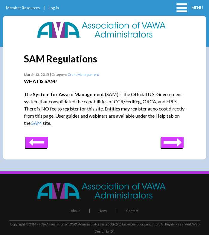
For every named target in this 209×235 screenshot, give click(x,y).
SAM (36, 123)
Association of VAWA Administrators (73, 224)
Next (36, 140)
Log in (54, 8)
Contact (132, 211)
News (103, 211)
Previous (172, 140)
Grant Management (83, 74)
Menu (197, 7)
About (75, 211)
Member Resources (23, 8)
